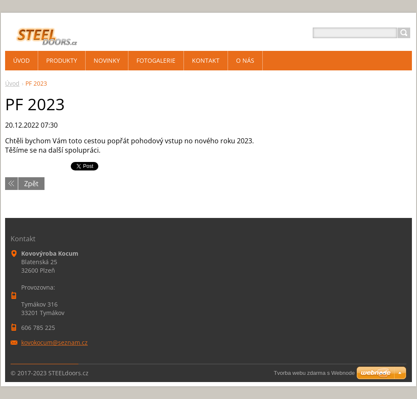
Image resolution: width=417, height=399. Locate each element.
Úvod (12, 83)
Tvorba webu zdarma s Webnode (314, 373)
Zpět (31, 183)
